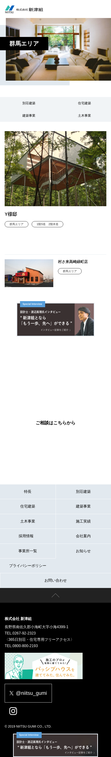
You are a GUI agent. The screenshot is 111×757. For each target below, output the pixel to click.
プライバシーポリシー (27, 566)
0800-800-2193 (25, 646)
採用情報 (28, 536)
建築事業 (28, 115)
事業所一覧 (27, 551)
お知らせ (83, 551)
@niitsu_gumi (28, 693)
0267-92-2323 (24, 633)
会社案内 (83, 536)
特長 (27, 492)
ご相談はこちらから (55, 422)
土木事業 (84, 115)
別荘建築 (28, 103)
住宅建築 (84, 103)
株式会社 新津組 (18, 619)
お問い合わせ (55, 580)
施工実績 (83, 521)
